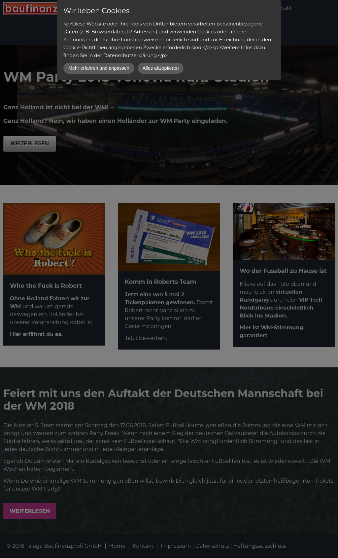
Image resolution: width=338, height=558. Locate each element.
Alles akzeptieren (161, 68)
